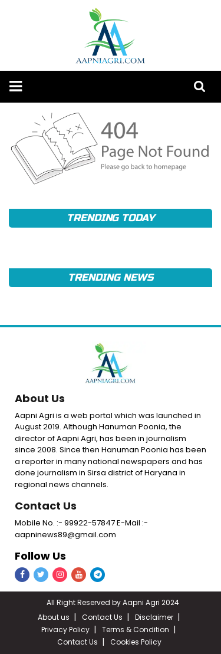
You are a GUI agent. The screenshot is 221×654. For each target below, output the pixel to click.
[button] (15, 86)
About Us (40, 398)
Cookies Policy (135, 642)
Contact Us (46, 505)
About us (54, 617)
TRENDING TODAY (110, 218)
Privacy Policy (65, 630)
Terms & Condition (135, 630)
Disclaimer (154, 617)
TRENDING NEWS (110, 277)
